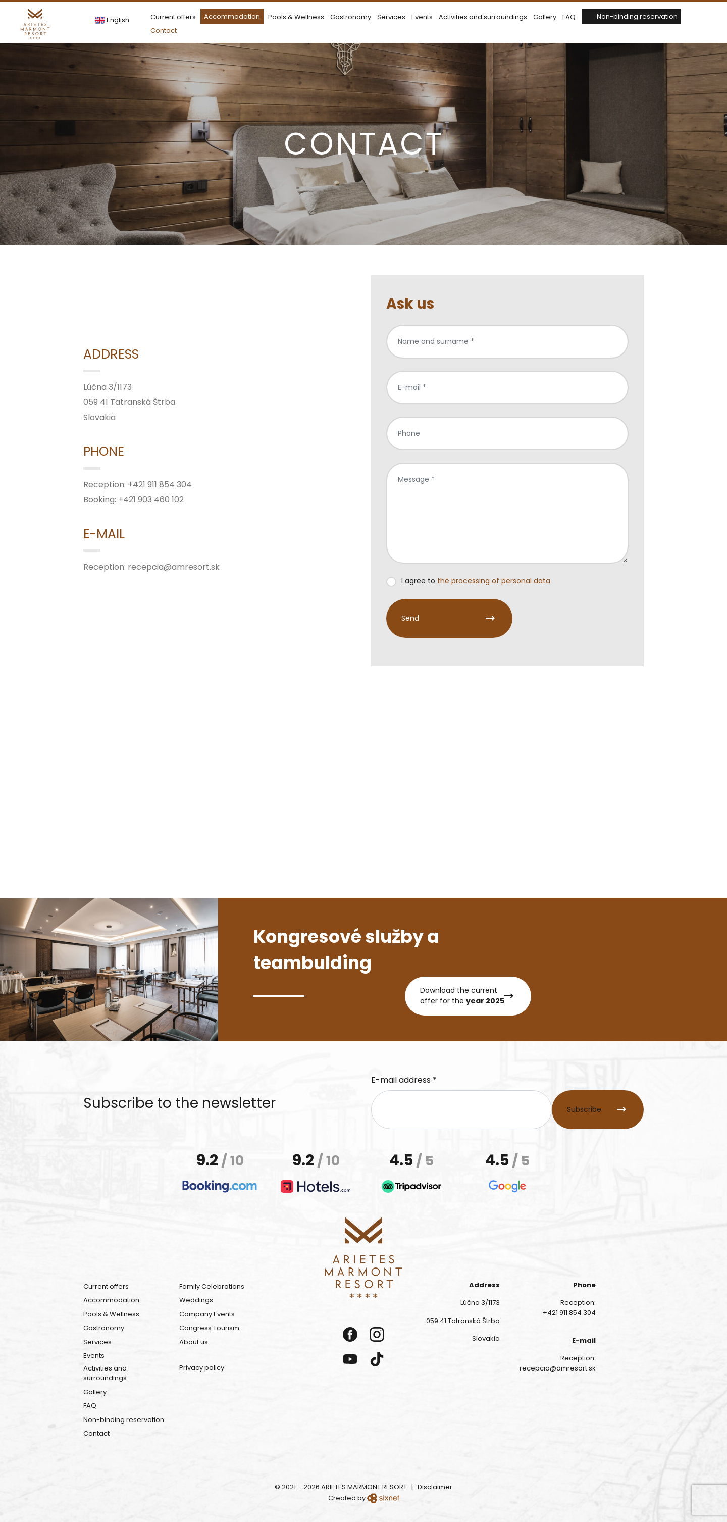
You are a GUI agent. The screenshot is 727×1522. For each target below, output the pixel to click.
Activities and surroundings (483, 17)
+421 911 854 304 (160, 484)
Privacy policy (201, 1368)
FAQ (569, 17)
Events (422, 17)
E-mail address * (404, 1080)
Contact (163, 30)
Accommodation (232, 16)
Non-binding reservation (637, 16)
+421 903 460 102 (151, 499)
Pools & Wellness (296, 17)
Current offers (173, 17)
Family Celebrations (211, 1286)
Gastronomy (350, 17)
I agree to (475, 581)
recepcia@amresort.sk (174, 567)
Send (410, 618)
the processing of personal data (493, 581)
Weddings (196, 1300)
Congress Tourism (209, 1328)
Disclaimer (435, 1487)
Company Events (207, 1314)
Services (391, 17)
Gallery (544, 17)
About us (193, 1342)
